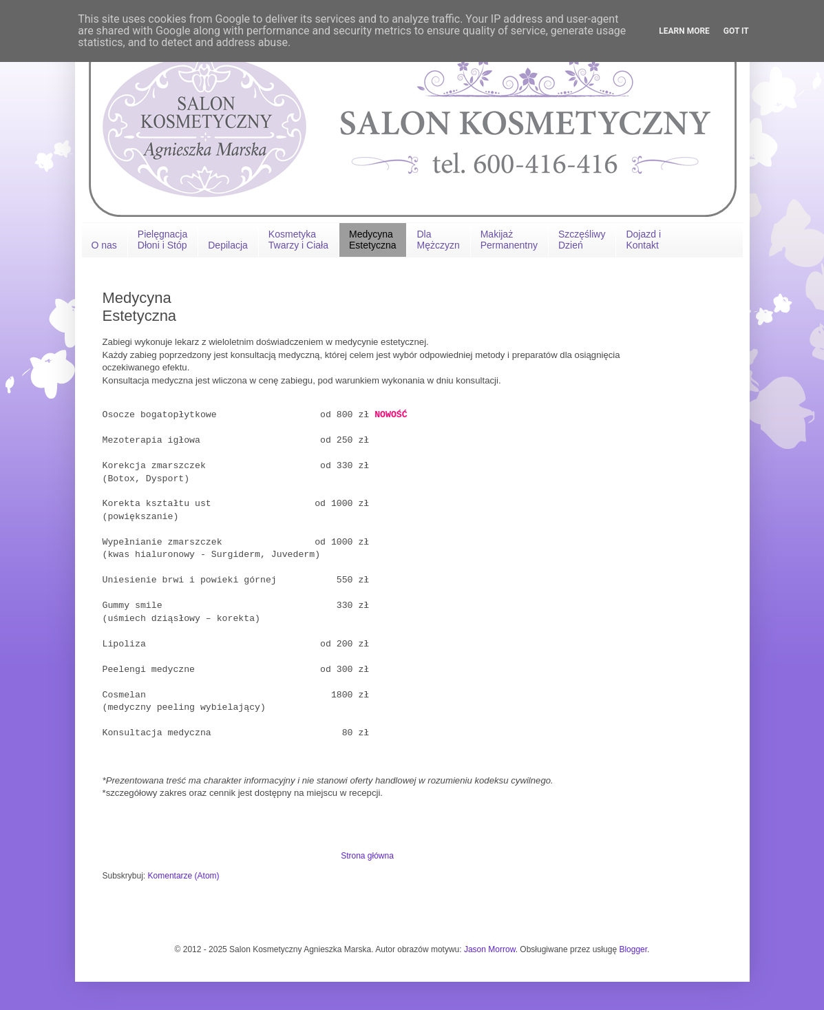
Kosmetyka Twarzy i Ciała (298, 240)
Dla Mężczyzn (437, 240)
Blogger (633, 949)
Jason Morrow (490, 949)
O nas (104, 245)
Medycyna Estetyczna (372, 240)
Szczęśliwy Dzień (581, 240)
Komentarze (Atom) (184, 876)
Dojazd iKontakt (643, 240)
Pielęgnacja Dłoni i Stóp (162, 240)
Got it (736, 31)
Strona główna (367, 856)
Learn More (684, 31)
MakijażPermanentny (509, 240)
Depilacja (228, 245)
